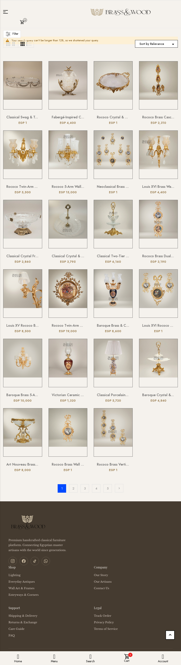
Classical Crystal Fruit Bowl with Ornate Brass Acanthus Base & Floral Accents (22, 256)
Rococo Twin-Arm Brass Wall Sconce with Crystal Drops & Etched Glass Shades (22, 186)
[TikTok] (35, 561)
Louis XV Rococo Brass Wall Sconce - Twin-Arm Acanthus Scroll (22, 325)
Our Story (101, 575)
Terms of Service (106, 629)
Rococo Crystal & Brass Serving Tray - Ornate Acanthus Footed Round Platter (113, 117)
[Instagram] (12, 561)
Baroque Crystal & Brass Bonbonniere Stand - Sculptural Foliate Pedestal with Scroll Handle (158, 395)
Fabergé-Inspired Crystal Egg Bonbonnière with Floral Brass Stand (68, 117)
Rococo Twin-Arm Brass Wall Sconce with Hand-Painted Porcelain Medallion (68, 325)
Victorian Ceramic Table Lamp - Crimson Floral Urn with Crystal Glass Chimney (68, 395)
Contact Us (101, 588)
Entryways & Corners (23, 595)
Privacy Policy (104, 622)
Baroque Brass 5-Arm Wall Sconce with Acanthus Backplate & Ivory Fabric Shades (22, 395)
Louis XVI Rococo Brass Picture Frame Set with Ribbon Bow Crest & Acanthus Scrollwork (158, 325)
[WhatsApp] (46, 561)
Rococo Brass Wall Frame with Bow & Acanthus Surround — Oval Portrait (68, 464)
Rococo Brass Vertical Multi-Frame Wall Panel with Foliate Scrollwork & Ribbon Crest (113, 464)
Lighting (14, 575)
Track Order (102, 616)
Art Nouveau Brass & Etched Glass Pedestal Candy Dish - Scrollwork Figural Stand (22, 464)
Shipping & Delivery (22, 616)
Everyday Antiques (21, 581)
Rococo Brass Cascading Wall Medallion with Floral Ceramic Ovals (158, 117)
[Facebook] (23, 561)
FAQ (11, 635)
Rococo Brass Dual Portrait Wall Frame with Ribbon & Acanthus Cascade (158, 256)
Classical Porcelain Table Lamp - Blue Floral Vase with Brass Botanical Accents (113, 395)
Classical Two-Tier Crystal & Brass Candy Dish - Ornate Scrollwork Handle (113, 256)
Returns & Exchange (22, 622)
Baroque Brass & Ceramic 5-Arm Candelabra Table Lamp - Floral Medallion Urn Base (113, 325)
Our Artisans (103, 581)
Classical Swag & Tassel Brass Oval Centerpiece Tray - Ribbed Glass (22, 117)
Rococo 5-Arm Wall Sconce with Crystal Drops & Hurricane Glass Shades (68, 186)
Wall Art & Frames (21, 588)
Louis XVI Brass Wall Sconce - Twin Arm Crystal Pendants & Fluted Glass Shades (158, 186)
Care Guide (16, 629)
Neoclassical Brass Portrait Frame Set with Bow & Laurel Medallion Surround (113, 186)
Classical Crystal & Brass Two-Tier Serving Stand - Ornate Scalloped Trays (68, 256)
